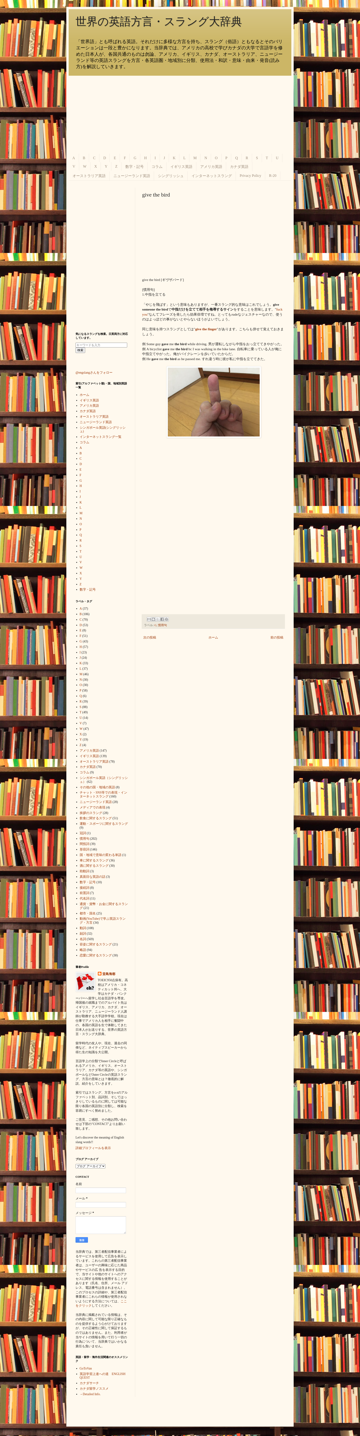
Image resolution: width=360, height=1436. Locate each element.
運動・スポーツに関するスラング (104, 823)
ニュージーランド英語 (131, 176)
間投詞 (84, 844)
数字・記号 (134, 167)
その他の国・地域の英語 (97, 787)
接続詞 (84, 887)
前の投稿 (276, 637)
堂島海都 (108, 974)
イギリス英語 (181, 167)
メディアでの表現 (92, 807)
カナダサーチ (89, 1383)
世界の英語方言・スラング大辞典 (159, 21)
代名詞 (84, 898)
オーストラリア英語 (89, 176)
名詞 (83, 939)
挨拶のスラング (91, 813)
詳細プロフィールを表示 (93, 1148)
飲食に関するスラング (96, 818)
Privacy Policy (250, 176)
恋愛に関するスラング (96, 955)
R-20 (272, 176)
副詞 (83, 933)
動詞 (83, 928)
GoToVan (86, 1368)
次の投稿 (149, 637)
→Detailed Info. (90, 1394)
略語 (83, 950)
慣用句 (162, 625)
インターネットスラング (211, 176)
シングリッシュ (171, 176)
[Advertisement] (180, 115)
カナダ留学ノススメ (94, 1388)
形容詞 (84, 849)
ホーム (213, 637)
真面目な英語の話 (92, 876)
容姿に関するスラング (96, 944)
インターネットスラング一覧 (100, 437)
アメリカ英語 (211, 167)
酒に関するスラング (94, 865)
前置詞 (84, 893)
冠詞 (83, 833)
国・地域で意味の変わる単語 (100, 855)
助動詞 (84, 871)
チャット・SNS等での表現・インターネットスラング (103, 794)
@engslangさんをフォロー (94, 372)
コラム (157, 167)
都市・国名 (88, 913)
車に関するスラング (94, 860)
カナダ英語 (239, 167)
